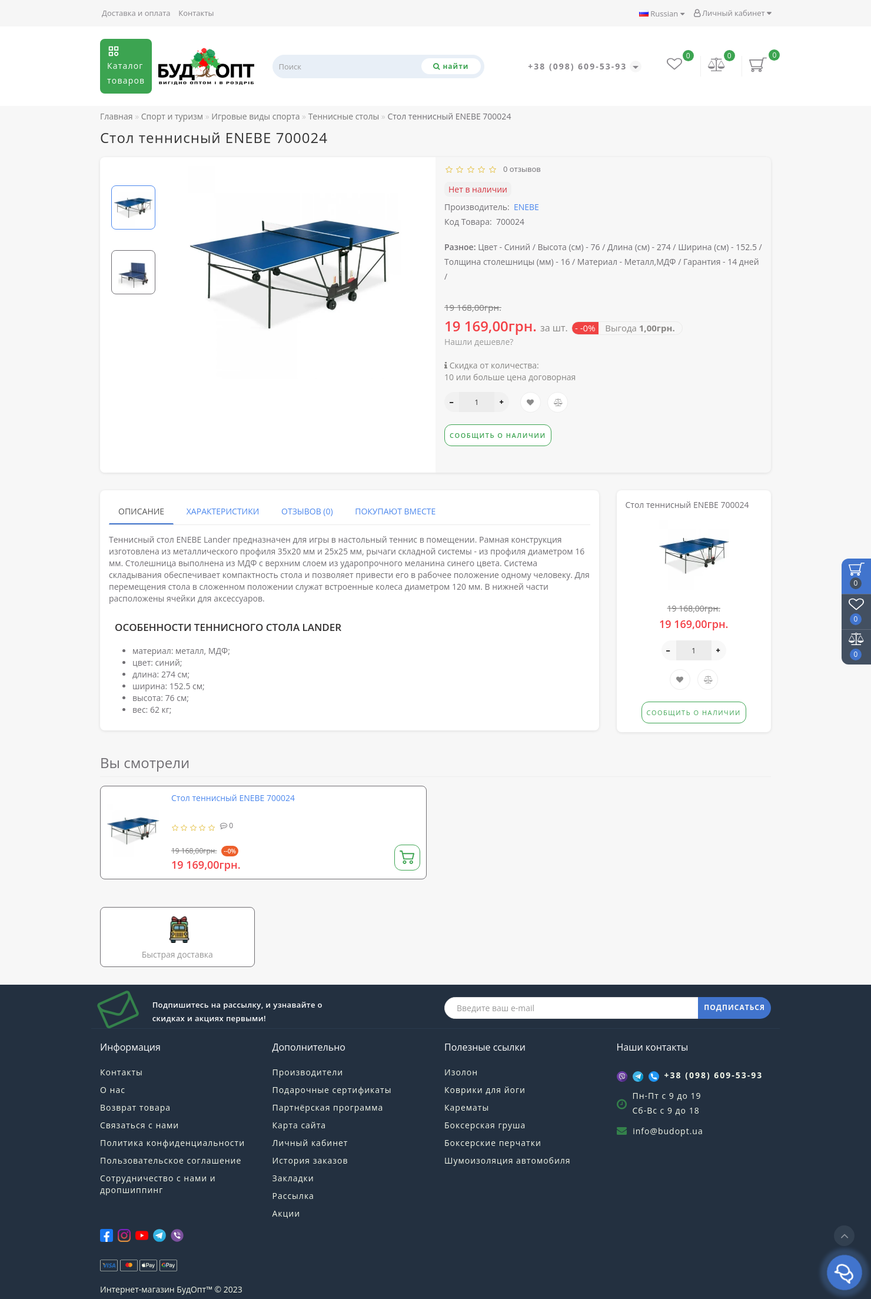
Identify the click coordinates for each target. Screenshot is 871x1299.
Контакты (196, 13)
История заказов (310, 1160)
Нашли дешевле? (478, 341)
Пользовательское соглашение (170, 1160)
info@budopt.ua (668, 1131)
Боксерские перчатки (492, 1142)
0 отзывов (520, 169)
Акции (286, 1213)
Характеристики (223, 511)
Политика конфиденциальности (172, 1142)
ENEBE (526, 206)
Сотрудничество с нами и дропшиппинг (158, 1183)
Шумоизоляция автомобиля (507, 1160)
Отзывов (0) (307, 511)
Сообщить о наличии (498, 435)
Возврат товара (135, 1107)
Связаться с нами (139, 1125)
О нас (112, 1089)
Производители (308, 1072)
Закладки (293, 1178)
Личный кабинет (732, 13)
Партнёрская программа (328, 1107)
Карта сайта (299, 1125)
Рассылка (293, 1195)
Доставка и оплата (136, 13)
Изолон (461, 1072)
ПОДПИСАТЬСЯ (734, 1007)
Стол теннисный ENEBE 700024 (233, 797)
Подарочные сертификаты (332, 1089)
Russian (661, 13)
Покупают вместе (395, 511)
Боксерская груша (485, 1125)
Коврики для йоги (485, 1089)
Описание (141, 511)
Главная (116, 116)
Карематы (466, 1107)
